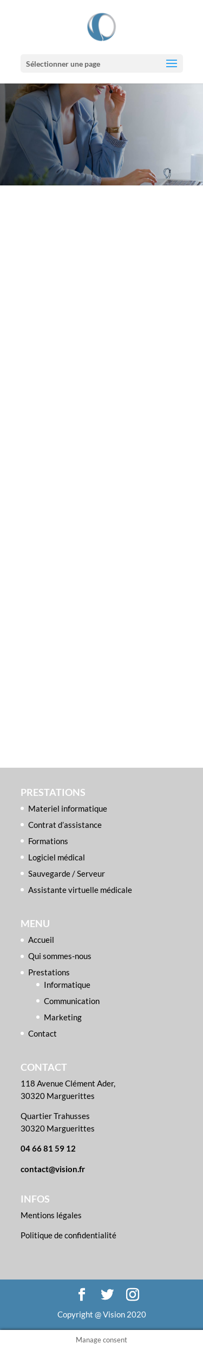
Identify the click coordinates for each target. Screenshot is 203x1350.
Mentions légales (51, 1215)
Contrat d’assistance (65, 825)
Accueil (41, 939)
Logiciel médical (56, 857)
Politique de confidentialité (68, 1235)
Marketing (63, 1017)
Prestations (49, 972)
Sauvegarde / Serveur (66, 873)
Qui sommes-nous (59, 956)
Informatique (67, 984)
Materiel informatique (67, 808)
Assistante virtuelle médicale (80, 890)
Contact (42, 1033)
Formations (48, 841)
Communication (72, 1001)
